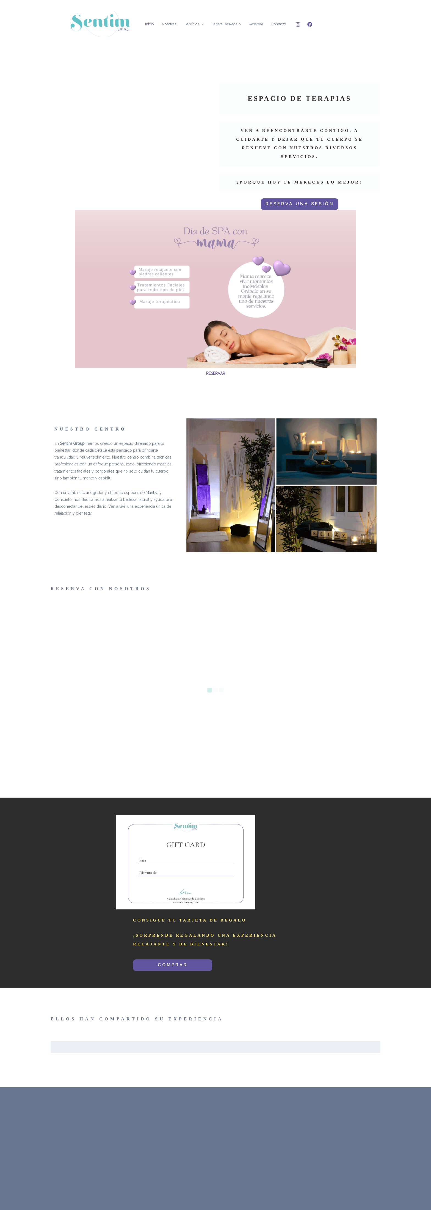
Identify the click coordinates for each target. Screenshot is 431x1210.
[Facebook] (309, 24)
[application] (201, 24)
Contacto (279, 24)
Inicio (149, 24)
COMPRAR (173, 964)
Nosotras (169, 24)
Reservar (256, 24)
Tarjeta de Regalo (226, 24)
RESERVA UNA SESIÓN (300, 203)
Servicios (194, 24)
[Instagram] (297, 24)
